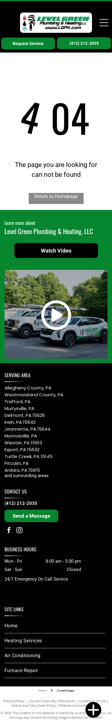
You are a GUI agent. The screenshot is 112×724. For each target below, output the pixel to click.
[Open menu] (103, 22)
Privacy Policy (14, 701)
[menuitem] (54, 625)
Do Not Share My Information (52, 701)
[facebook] (8, 531)
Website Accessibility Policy (79, 705)
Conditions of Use (92, 701)
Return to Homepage (56, 196)
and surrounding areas (26, 475)
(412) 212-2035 (20, 503)
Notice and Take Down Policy (34, 705)
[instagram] (19, 531)
